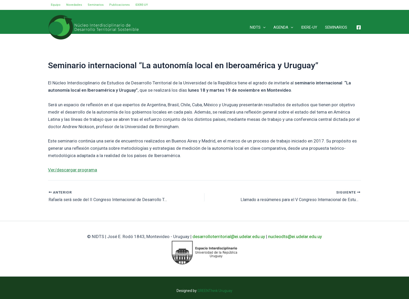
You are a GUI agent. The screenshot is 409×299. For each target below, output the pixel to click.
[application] (263, 27)
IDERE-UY (141, 5)
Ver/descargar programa (72, 169)
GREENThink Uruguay (214, 291)
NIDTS (258, 27)
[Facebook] (358, 27)
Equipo (56, 5)
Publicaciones (119, 5)
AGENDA (283, 27)
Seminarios (96, 5)
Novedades (74, 5)
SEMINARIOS (336, 27)
